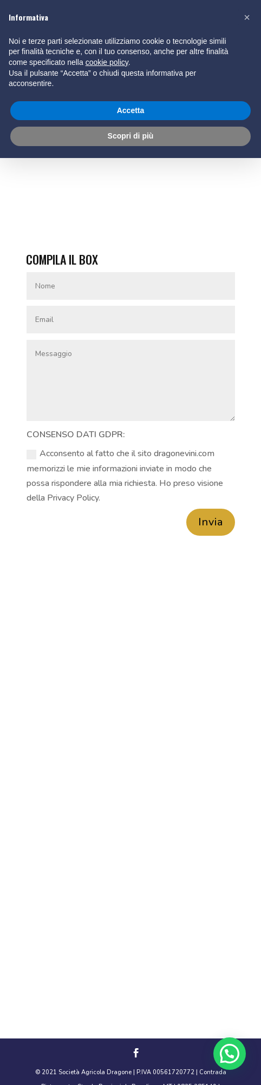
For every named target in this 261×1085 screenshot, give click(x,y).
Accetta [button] (131, 110)
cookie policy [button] (107, 62)
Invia (210, 522)
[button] (229, 1053)
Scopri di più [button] (131, 135)
